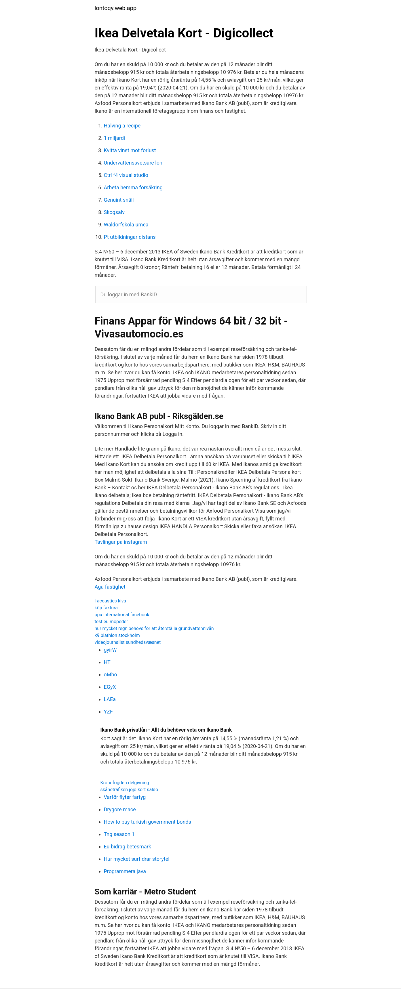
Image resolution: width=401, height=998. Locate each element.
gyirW (110, 650)
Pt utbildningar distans (130, 237)
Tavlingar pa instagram (121, 542)
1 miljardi (114, 138)
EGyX (110, 687)
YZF (108, 712)
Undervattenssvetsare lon (133, 163)
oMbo (110, 674)
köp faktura (106, 607)
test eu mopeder (111, 621)
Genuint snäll (119, 200)
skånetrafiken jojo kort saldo (129, 789)
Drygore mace (120, 809)
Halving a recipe (122, 126)
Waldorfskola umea (126, 225)
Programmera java (125, 871)
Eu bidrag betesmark (127, 847)
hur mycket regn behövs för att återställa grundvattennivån (154, 628)
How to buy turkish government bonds (147, 822)
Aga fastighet (110, 587)
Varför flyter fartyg (125, 797)
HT (107, 662)
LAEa (110, 699)
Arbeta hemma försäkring (133, 187)
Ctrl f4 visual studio (126, 175)
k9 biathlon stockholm (117, 635)
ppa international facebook (122, 614)
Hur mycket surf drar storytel (137, 859)
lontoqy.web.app (116, 8)
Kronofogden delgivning (124, 782)
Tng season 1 (119, 834)
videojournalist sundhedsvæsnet (128, 642)
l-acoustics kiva (110, 601)
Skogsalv (114, 212)
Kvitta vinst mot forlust (130, 150)
